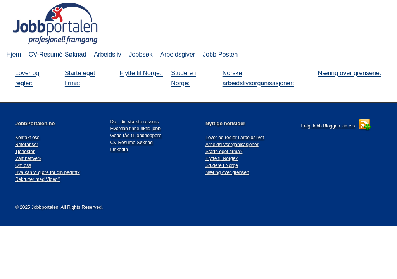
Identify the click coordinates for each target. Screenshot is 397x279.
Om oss (23, 165)
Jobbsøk (140, 54)
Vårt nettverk (28, 158)
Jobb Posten (220, 54)
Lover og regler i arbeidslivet (234, 137)
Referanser (26, 144)
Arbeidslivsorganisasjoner (232, 144)
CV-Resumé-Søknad (57, 54)
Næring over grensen (227, 172)
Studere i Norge (221, 165)
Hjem (13, 54)
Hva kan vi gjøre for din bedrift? (47, 172)
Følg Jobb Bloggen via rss (328, 126)
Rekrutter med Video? (37, 179)
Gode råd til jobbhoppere (135, 135)
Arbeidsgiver (177, 54)
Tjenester (25, 151)
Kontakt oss (27, 137)
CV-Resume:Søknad (131, 142)
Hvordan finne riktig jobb (135, 128)
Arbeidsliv (107, 54)
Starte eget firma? (223, 151)
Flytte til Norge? (221, 158)
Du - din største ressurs (134, 121)
